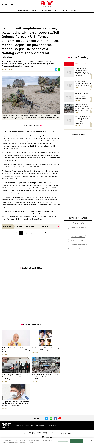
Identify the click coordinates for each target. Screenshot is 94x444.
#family (70, 249)
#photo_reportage (78, 244)
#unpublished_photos (78, 228)
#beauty (72, 240)
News (56, 10)
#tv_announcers (78, 236)
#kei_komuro (83, 249)
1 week (87, 64)
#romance (78, 223)
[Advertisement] (31, 288)
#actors (84, 240)
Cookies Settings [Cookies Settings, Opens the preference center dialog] (63, 441)
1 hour (69, 64)
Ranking (34, 10)
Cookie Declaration (40, 425)
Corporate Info (52, 425)
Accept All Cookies (76, 441)
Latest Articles (23, 10)
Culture (73, 10)
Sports (64, 10)
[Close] (91, 441)
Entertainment (46, 10)
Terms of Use (19, 425)
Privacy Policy (29, 425)
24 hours (78, 64)
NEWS (11, 69)
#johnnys (78, 232)
